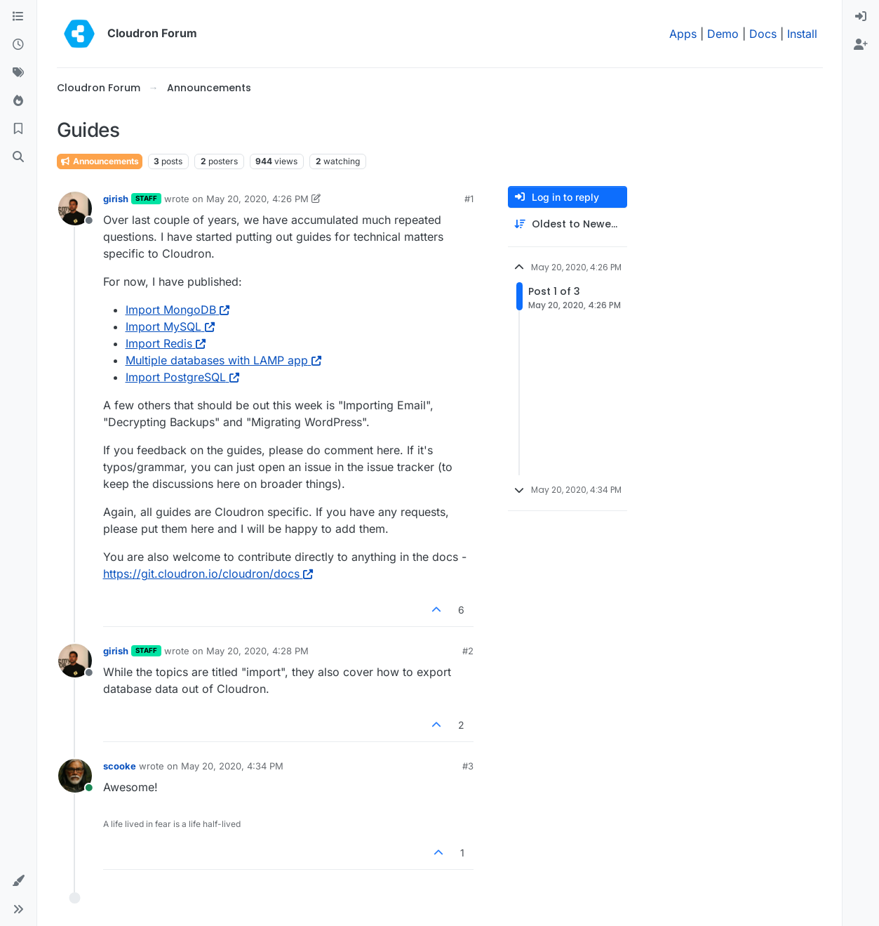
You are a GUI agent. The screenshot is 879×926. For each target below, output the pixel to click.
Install (802, 34)
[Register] (860, 45)
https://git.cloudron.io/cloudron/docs (208, 574)
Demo (723, 34)
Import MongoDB (177, 310)
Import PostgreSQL (182, 377)
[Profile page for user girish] (75, 208)
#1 (469, 198)
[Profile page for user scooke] (75, 776)
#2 (468, 650)
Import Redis (166, 343)
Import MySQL (170, 326)
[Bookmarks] (18, 129)
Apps (683, 34)
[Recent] (18, 45)
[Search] (18, 157)
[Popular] (18, 101)
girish (115, 198)
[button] (18, 881)
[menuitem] (860, 17)
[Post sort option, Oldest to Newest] (567, 224)
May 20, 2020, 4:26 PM (257, 198)
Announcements (99, 161)
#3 (468, 766)
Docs (763, 34)
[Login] (860, 17)
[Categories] (18, 17)
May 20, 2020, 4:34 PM (232, 766)
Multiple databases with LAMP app (223, 360)
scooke (119, 766)
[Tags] (18, 73)
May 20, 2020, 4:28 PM (257, 650)
